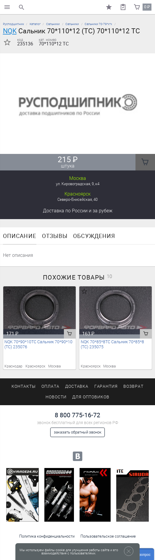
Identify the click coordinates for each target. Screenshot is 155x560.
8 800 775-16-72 (77, 415)
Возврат (133, 386)
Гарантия (106, 386)
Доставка (77, 211)
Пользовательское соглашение (108, 536)
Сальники (53, 24)
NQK (10, 31)
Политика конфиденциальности (47, 536)
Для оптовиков (90, 397)
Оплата (50, 386)
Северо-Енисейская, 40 (77, 199)
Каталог (35, 24)
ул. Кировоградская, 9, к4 (77, 184)
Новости (56, 397)
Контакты (24, 386)
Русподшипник (13, 24)
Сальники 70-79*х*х (98, 24)
